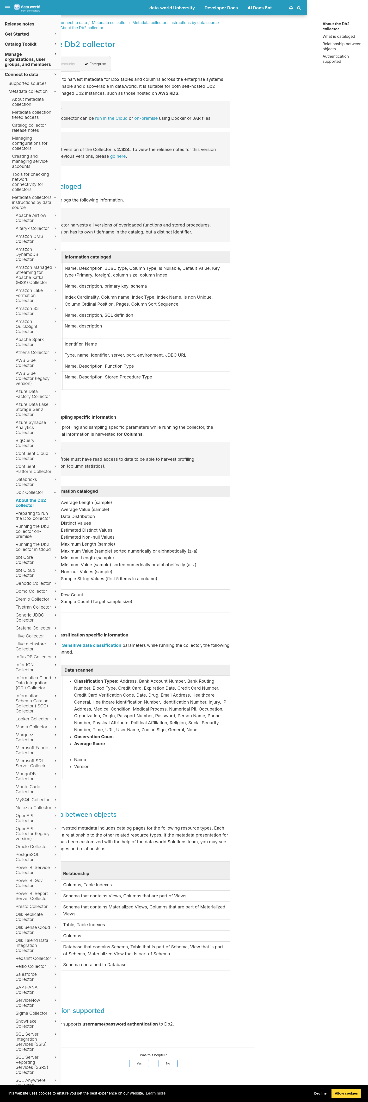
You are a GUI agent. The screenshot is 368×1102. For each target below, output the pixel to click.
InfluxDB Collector (37, 657)
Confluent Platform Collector (37, 469)
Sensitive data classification (153, 645)
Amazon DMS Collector (37, 239)
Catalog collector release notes (29, 128)
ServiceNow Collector (37, 1003)
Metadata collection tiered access (31, 115)
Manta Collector (37, 727)
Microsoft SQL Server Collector (37, 763)
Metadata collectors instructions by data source (35, 202)
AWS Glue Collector (37, 363)
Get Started (31, 34)
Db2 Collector (37, 492)
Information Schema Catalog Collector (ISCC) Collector (37, 703)
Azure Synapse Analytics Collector (37, 427)
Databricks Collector (37, 482)
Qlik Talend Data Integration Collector (37, 945)
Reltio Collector (37, 966)
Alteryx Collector (37, 228)
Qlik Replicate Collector (37, 917)
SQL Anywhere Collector (37, 1083)
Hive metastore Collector (37, 646)
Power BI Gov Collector (37, 883)
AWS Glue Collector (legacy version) (37, 378)
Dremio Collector (37, 599)
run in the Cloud (172, 118)
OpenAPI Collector (37, 818)
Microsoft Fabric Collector (37, 750)
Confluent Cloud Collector (37, 456)
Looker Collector (37, 719)
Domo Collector (37, 591)
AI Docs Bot (321, 7)
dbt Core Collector (37, 560)
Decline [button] (320, 1093)
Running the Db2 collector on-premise (32, 531)
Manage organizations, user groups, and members (31, 59)
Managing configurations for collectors (30, 143)
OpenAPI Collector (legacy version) (37, 833)
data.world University (233, 7)
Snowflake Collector (37, 1024)
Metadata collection (33, 91)
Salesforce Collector (37, 977)
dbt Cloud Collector (37, 573)
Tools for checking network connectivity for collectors (30, 182)
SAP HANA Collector (37, 990)
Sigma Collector (37, 1013)
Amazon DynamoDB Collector (37, 254)
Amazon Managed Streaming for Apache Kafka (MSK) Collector (37, 275)
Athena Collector (37, 352)
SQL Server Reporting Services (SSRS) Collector (37, 1065)
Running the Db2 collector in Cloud (33, 547)
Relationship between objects (342, 46)
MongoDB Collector (37, 776)
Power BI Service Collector (37, 870)
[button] (360, 8)
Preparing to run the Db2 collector (33, 516)
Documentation (101, 22)
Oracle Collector (37, 846)
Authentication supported (336, 59)
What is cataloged (339, 36)
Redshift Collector (37, 958)
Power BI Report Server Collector (37, 896)
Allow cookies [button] (346, 1093)
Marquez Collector (37, 737)
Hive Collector (37, 636)
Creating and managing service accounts (30, 161)
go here (179, 156)
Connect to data (31, 74)
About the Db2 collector (31, 503)
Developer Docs (282, 7)
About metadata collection (28, 102)
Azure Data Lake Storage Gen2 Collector (37, 409)
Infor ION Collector (37, 667)
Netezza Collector (37, 807)
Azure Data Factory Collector (37, 394)
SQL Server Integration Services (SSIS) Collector (37, 1042)
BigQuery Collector (37, 443)
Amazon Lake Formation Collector (37, 295)
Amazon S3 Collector (37, 311)
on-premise (207, 118)
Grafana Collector (37, 628)
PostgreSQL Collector (37, 857)
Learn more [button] (156, 1093)
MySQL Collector (37, 799)
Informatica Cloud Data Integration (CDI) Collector (37, 682)
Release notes (19, 23)
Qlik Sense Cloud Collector (37, 930)
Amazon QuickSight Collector (37, 326)
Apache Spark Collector (30, 342)
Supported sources (27, 83)
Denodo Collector (37, 583)
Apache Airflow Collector (37, 218)
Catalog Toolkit (31, 44)
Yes (200, 1063)
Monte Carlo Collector (37, 789)
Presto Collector (37, 906)
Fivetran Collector (37, 607)
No (229, 1063)
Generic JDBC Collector (37, 617)
